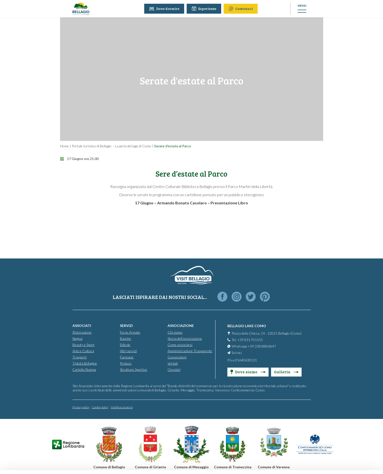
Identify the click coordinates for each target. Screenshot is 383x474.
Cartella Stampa (84, 369)
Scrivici (237, 352)
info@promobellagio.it (86, 433)
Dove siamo (248, 371)
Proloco (126, 363)
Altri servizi (128, 351)
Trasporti (79, 357)
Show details (76, 464)
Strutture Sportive (133, 369)
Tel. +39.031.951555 (247, 340)
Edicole (125, 345)
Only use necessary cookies (342, 442)
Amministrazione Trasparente (190, 351)
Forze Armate (130, 332)
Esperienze (204, 8)
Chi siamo (175, 332)
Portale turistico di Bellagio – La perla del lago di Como (111, 146)
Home (64, 146)
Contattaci (241, 8)
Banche (125, 338)
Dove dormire (165, 8)
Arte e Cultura (83, 351)
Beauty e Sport (83, 345)
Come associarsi (180, 345)
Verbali (173, 363)
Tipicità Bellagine (84, 363)
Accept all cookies (341, 410)
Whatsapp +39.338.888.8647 (254, 346)
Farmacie (127, 357)
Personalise (341, 426)
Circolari (174, 369)
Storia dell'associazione (185, 338)
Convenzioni (177, 357)
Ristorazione (82, 332)
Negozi (77, 338)
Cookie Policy (80, 450)
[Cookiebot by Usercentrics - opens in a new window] (32, 464)
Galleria (286, 371)
